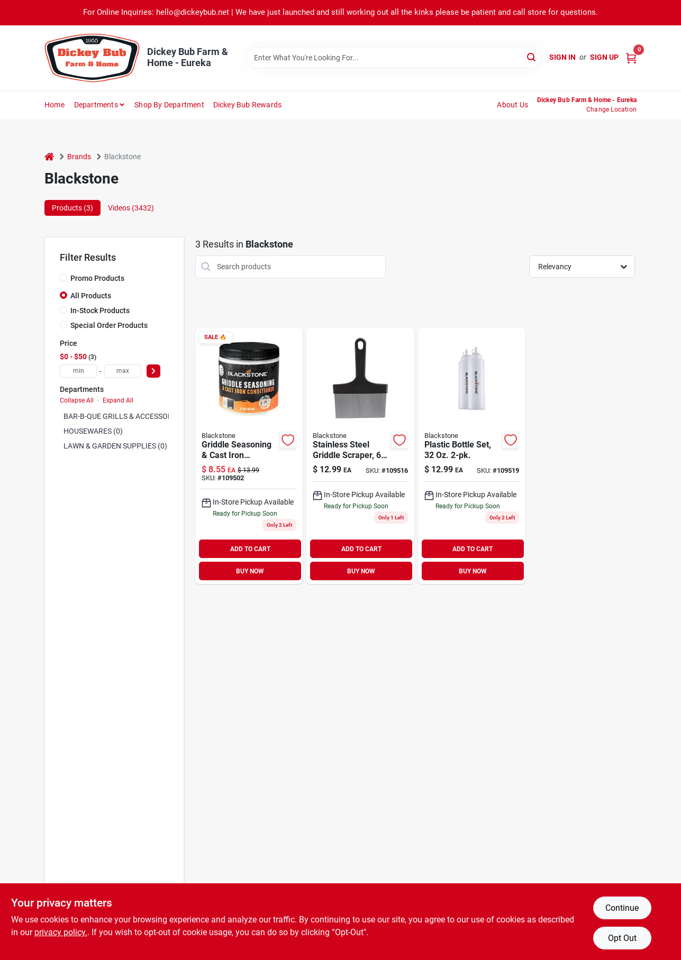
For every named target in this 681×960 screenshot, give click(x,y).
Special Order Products (109, 325)
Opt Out (622, 938)
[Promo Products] (63, 277)
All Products (90, 295)
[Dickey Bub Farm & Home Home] (92, 58)
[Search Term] (394, 57)
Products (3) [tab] (72, 208)
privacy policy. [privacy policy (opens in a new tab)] (60, 932)
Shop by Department (169, 104)
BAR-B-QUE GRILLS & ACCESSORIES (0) (128, 416)
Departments (96, 104)
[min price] (78, 371)
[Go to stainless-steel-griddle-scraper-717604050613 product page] (360, 456)
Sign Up (604, 57)
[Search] (532, 57)
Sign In (562, 57)
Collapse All (77, 400)
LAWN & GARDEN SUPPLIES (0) (115, 446)
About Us (512, 104)
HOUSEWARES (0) (93, 431)
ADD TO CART (250, 549)
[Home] (49, 156)
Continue (622, 908)
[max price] (122, 371)
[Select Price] (153, 371)
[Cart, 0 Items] (631, 57)
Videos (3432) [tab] (131, 208)
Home (54, 104)
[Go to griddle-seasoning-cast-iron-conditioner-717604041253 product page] (249, 456)
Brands (79, 156)
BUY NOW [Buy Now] (250, 571)
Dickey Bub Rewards (247, 104)
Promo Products (97, 278)
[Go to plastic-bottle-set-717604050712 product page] (471, 456)
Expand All (118, 400)
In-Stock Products (100, 310)
